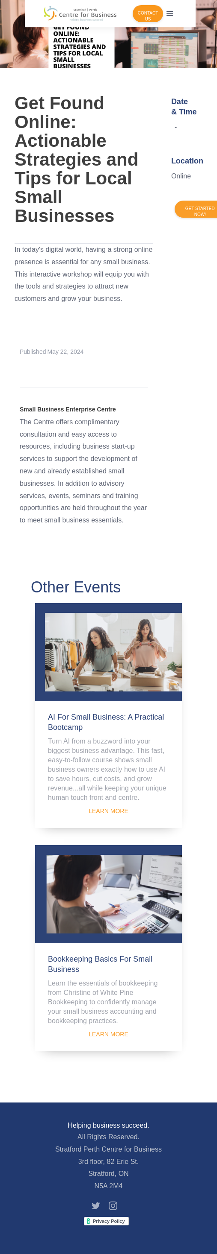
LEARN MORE (108, 811)
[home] (80, 13)
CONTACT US (148, 16)
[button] (170, 13)
